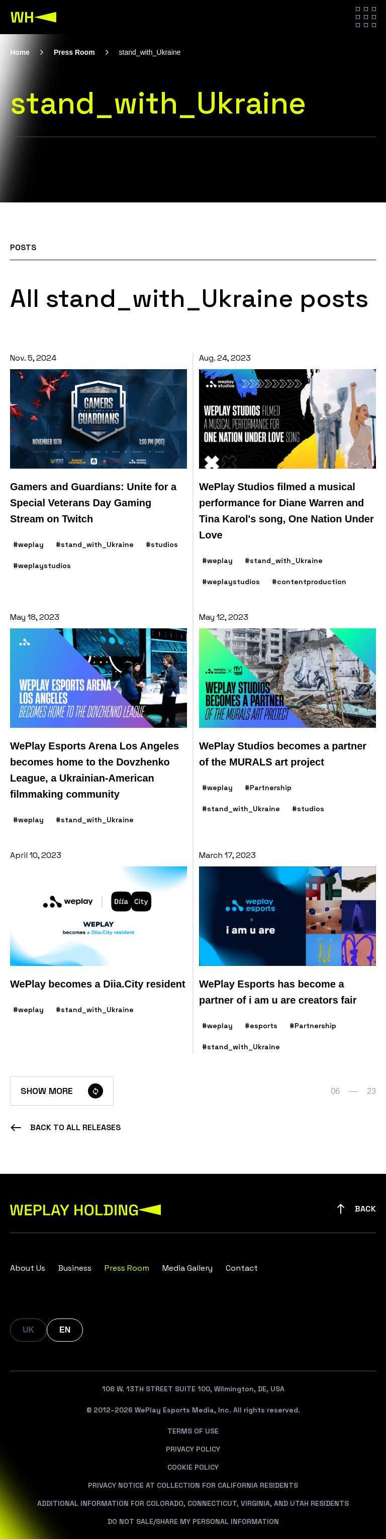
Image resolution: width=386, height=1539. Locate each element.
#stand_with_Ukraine (95, 544)
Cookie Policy (193, 1467)
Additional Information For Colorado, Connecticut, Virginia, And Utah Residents (193, 1503)
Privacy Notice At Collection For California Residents (193, 1485)
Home (20, 52)
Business (74, 1268)
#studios (162, 544)
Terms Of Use (193, 1431)
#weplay (28, 544)
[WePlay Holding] (33, 17)
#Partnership (268, 787)
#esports (261, 1025)
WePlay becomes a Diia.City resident (97, 984)
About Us (27, 1268)
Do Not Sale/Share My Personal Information (193, 1521)
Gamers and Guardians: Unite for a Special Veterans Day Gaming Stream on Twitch (93, 502)
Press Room (74, 52)
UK (28, 1330)
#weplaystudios (42, 565)
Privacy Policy (193, 1449)
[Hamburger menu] (366, 17)
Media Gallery (187, 1268)
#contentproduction (309, 581)
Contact (242, 1268)
